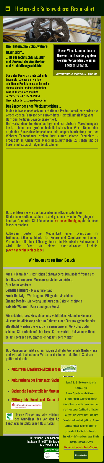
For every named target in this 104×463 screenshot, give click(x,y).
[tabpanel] (27, 72)
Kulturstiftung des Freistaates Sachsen (36, 380)
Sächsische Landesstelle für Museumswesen (40, 391)
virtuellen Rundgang (68, 220)
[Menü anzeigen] (8, 8)
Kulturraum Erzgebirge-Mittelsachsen (36, 369)
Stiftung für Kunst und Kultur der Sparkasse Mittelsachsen (54, 399)
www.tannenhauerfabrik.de (25, 250)
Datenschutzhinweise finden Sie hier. (81, 447)
